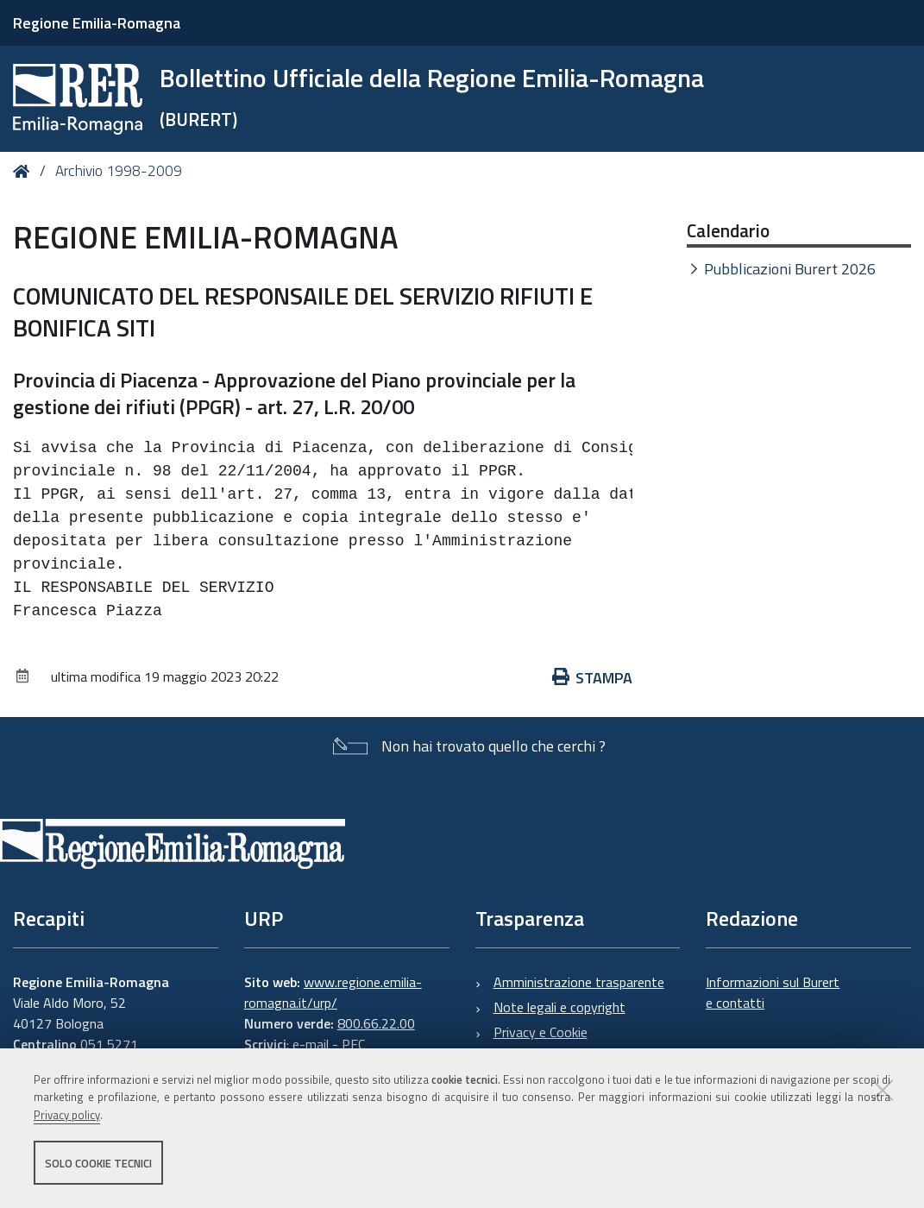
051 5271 (109, 1044)
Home (24, 171)
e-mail (310, 1044)
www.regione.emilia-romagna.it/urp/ (333, 992)
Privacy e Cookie (540, 1032)
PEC (353, 1044)
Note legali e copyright (559, 1007)
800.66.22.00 (376, 1023)
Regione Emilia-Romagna (96, 23)
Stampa (592, 677)
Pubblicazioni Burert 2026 (790, 268)
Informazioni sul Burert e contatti (772, 992)
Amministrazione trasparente (578, 982)
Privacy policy (67, 1115)
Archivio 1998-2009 (118, 171)
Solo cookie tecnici (98, 1163)
